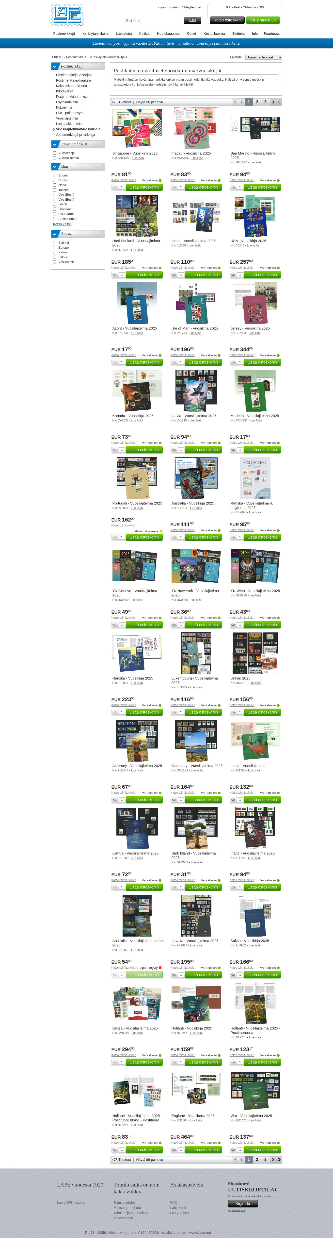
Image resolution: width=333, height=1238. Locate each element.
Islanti (63, 204)
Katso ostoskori (228, 20)
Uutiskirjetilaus (237, 1210)
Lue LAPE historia (71, 1202)
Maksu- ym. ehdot (127, 1208)
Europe (64, 247)
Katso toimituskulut (123, 180)
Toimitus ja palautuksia (131, 1213)
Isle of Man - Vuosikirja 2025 (195, 328)
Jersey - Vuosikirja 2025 (250, 328)
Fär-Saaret (66, 214)
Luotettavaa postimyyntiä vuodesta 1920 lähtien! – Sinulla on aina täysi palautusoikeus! (167, 43)
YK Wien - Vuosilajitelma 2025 (255, 591)
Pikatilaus (272, 33)
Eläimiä (64, 242)
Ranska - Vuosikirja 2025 (132, 678)
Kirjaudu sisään (168, 7)
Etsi (194, 20)
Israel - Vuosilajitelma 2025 (194, 241)
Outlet (191, 33)
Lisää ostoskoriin (145, 187)
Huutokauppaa (168, 33)
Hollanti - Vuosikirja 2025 (192, 1028)
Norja (62, 185)
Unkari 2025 (241, 678)
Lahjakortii (178, 1208)
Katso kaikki (62, 224)
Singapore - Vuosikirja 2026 (135, 153)
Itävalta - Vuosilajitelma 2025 (195, 941)
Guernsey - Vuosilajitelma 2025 (197, 766)
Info (255, 33)
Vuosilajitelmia (69, 158)
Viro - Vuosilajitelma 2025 (251, 1116)
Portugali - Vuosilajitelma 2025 (137, 503)
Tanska (64, 190)
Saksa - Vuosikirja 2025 (250, 941)
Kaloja (63, 252)
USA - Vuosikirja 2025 (248, 241)
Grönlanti (65, 209)
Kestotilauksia (214, 33)
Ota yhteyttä (179, 1213)
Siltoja (63, 257)
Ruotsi (63, 180)
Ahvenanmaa (68, 219)
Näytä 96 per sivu (149, 102)
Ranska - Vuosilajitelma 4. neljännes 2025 (252, 505)
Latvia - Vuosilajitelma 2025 (194, 416)
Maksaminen (123, 1218)
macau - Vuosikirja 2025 (191, 153)
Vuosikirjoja (67, 153)
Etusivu (57, 57)
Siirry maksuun (264, 20)
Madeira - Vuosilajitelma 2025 (255, 416)
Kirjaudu (246, 1203)
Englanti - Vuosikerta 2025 (193, 1116)
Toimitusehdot (124, 1202)
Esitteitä (238, 33)
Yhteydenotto (191, 7)
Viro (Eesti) (66, 194)
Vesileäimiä (67, 262)
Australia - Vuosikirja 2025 (193, 503)
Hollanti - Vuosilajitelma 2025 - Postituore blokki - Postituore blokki (137, 1120)
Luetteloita (124, 33)
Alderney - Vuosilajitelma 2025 (137, 766)
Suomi (63, 175)
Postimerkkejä (64, 33)
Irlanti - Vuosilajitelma (248, 766)
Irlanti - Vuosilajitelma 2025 (253, 853)
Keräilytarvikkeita (95, 33)
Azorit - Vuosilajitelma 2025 (134, 328)
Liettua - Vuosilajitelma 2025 (135, 853)
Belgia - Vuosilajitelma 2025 (135, 1028)
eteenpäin (273, 102)
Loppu (279, 102)
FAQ (173, 1202)
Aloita (235, 102)
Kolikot (144, 33)
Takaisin (241, 102)
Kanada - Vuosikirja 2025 (133, 416)
